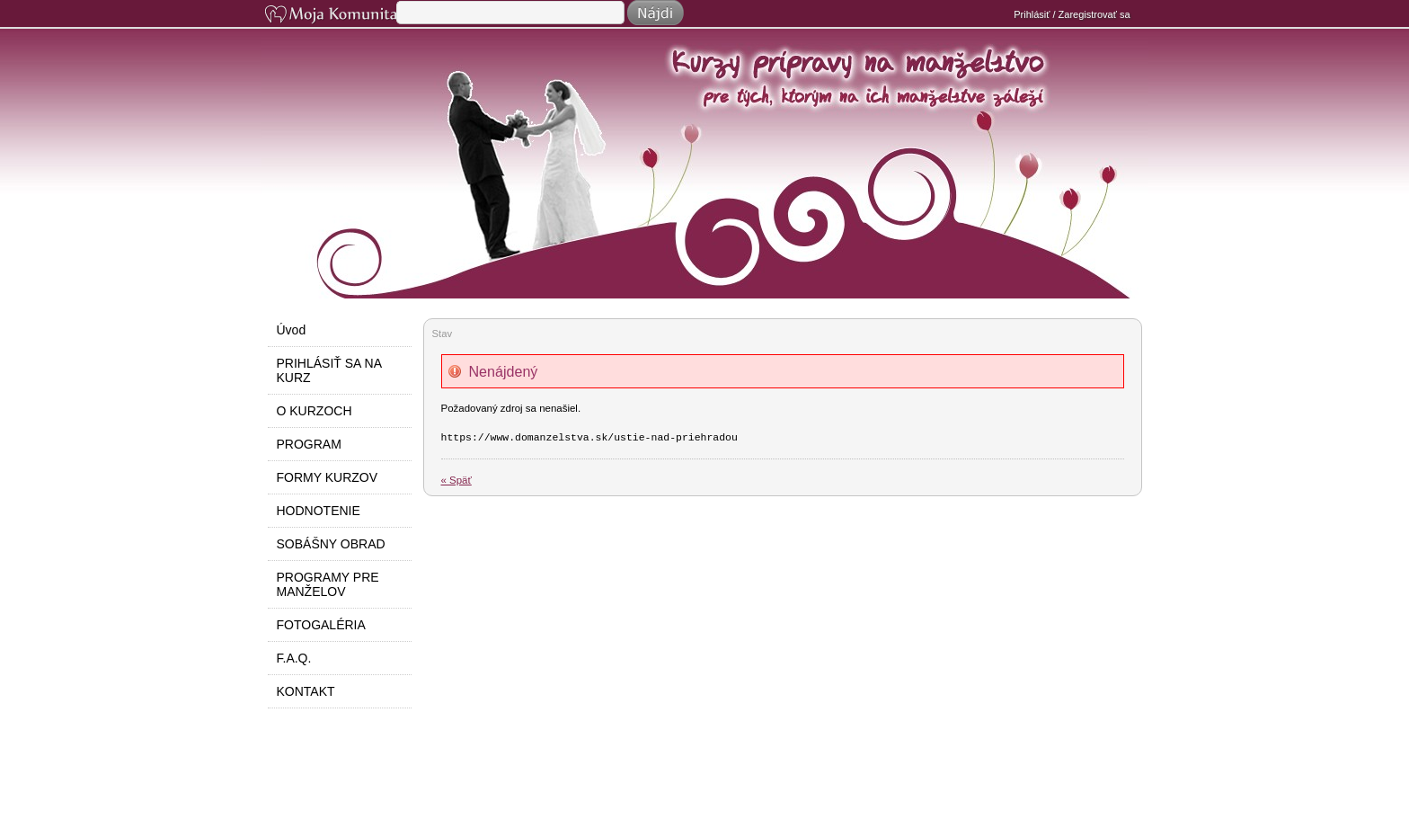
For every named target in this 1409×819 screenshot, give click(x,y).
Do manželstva (713, 199)
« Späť (456, 480)
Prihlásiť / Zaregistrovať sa (1072, 14)
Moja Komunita (328, 15)
